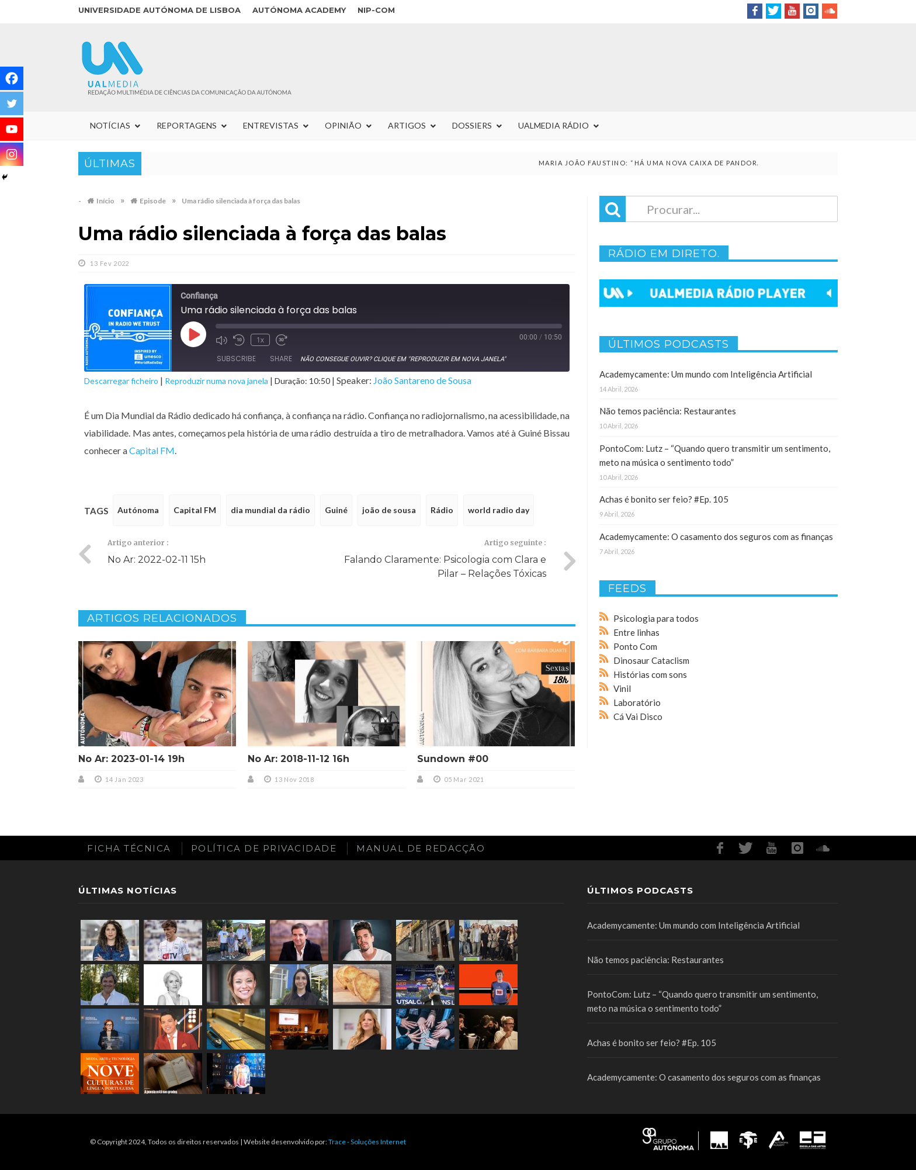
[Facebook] (11, 78)
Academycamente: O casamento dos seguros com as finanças (716, 536)
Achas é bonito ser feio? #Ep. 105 (663, 499)
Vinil (622, 688)
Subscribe (236, 359)
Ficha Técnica (129, 848)
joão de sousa (389, 510)
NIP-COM (376, 10)
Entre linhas (636, 632)
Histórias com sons (650, 674)
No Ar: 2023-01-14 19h (131, 758)
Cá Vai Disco (637, 716)
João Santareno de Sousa (422, 380)
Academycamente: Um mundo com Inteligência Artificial (705, 374)
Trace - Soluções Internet (367, 1141)
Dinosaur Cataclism (651, 660)
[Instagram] (11, 154)
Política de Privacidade (264, 848)
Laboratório (637, 702)
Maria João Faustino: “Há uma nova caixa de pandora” (674, 163)
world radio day (498, 510)
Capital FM (152, 450)
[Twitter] (11, 103)
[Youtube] (11, 129)
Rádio (442, 510)
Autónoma (138, 510)
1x (260, 340)
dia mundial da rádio (270, 510)
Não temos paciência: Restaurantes (667, 411)
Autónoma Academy (299, 10)
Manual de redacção (420, 848)
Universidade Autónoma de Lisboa (159, 10)
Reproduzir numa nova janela (216, 381)
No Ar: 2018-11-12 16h (298, 758)
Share (281, 359)
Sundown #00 (452, 758)
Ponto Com (635, 646)
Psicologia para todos (656, 618)
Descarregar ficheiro (121, 381)
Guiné (336, 510)
